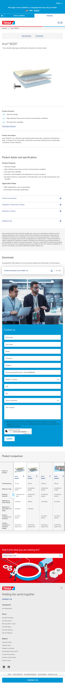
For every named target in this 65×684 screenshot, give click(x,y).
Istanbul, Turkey (6, 660)
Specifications (26, 36)
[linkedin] (4, 667)
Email (7, 351)
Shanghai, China (6, 645)
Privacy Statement (18, 674)
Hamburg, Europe (7, 642)
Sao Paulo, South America (9, 657)
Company (9, 358)
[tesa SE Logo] (8, 23)
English (36, 10)
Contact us (32, 680)
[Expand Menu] (61, 22)
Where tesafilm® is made (8, 623)
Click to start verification (19, 431)
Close (59, 3)
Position (8, 365)
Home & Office (19, 16)
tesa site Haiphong (7, 633)
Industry (50, 16)
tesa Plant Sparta (6, 626)
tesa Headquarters (7, 608)
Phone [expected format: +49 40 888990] (20, 372)
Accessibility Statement (30, 674)
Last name (9, 344)
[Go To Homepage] (2, 16)
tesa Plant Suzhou (7, 620)
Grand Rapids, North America (10, 651)
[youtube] (9, 667)
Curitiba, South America (8, 654)
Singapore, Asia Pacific (8, 648)
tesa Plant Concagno (7, 617)
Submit (9, 439)
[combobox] (32, 379)
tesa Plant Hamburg (7, 630)
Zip (7, 393)
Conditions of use (52, 674)
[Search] (58, 22)
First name (9, 337)
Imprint (9, 674)
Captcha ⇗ (27, 433)
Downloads (39, 36)
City (7, 386)
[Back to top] (61, 587)
